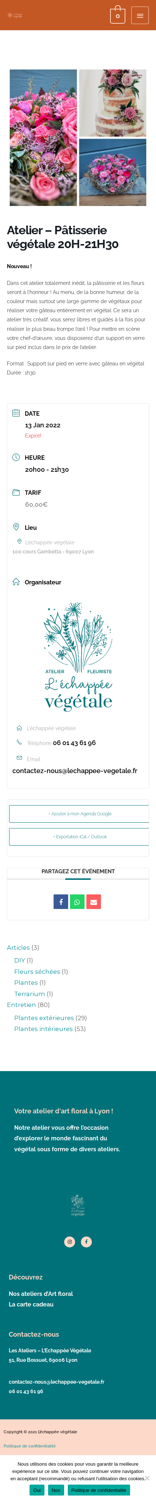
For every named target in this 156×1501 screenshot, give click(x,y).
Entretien (21, 1004)
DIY (19, 960)
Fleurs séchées (37, 971)
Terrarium (29, 994)
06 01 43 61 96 (74, 742)
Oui (36, 1490)
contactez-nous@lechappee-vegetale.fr (74, 771)
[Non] (147, 1478)
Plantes (26, 982)
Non (56, 1490)
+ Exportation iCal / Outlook (80, 836)
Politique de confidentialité (98, 1490)
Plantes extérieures (44, 1018)
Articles (18, 947)
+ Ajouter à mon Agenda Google (80, 813)
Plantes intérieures (43, 1028)
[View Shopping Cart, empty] (117, 15)
